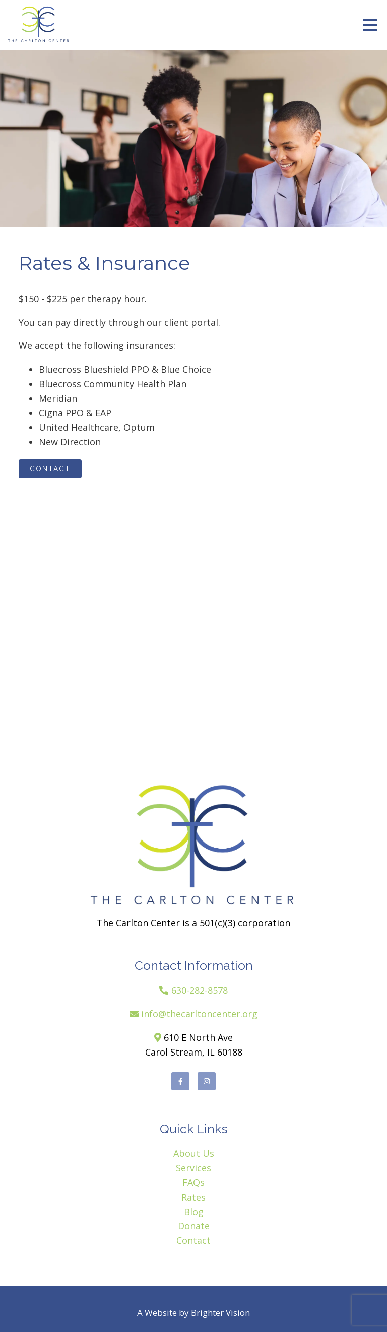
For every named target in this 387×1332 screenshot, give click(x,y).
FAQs (193, 1182)
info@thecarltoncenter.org (199, 1014)
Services (193, 1168)
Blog (194, 1212)
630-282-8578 (199, 990)
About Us (193, 1153)
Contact (50, 469)
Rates (193, 1197)
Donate (194, 1226)
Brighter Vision (220, 1312)
